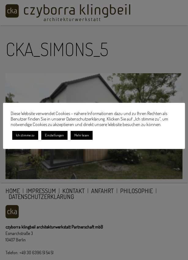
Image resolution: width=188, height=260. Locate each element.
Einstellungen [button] (54, 135)
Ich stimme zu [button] (25, 135)
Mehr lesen (81, 135)
